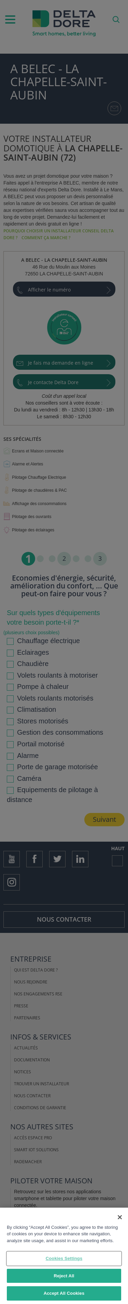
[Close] (119, 1217)
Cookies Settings (64, 1258)
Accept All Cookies (64, 1293)
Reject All (64, 1275)
